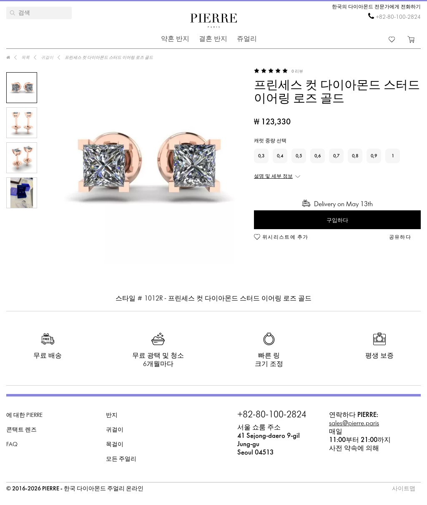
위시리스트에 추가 (285, 237)
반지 (112, 415)
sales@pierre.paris (354, 423)
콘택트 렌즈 (21, 430)
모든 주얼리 (121, 459)
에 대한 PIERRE (24, 415)
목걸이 (114, 444)
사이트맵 (403, 489)
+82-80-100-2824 (398, 17)
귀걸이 (114, 430)
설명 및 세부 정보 (273, 176)
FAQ (12, 444)
